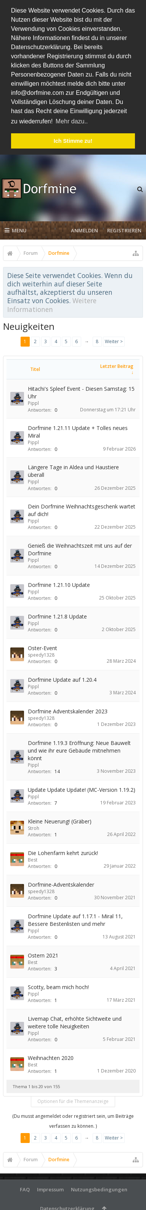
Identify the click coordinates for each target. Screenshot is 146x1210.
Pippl (33, 402)
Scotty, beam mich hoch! (58, 985)
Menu (16, 229)
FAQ (25, 1188)
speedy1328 (41, 654)
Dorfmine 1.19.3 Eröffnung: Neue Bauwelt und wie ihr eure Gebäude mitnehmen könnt (79, 749)
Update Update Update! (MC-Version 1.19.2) (81, 788)
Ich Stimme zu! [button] (73, 141)
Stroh (33, 827)
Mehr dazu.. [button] (72, 121)
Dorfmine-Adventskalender (61, 883)
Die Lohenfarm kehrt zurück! (63, 851)
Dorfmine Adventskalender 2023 (67, 710)
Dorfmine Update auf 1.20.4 (62, 678)
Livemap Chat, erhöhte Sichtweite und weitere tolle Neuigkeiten (75, 1021)
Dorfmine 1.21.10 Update (59, 583)
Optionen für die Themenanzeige (73, 1100)
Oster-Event (42, 647)
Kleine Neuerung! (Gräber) (59, 820)
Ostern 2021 (43, 954)
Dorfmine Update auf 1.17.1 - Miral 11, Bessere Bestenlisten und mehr (75, 918)
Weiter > (114, 340)
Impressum (50, 1188)
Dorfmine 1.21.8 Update (57, 615)
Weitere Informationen (51, 303)
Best (32, 858)
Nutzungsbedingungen (99, 1188)
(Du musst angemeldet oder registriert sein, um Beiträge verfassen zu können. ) (73, 1120)
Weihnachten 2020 (51, 1056)
